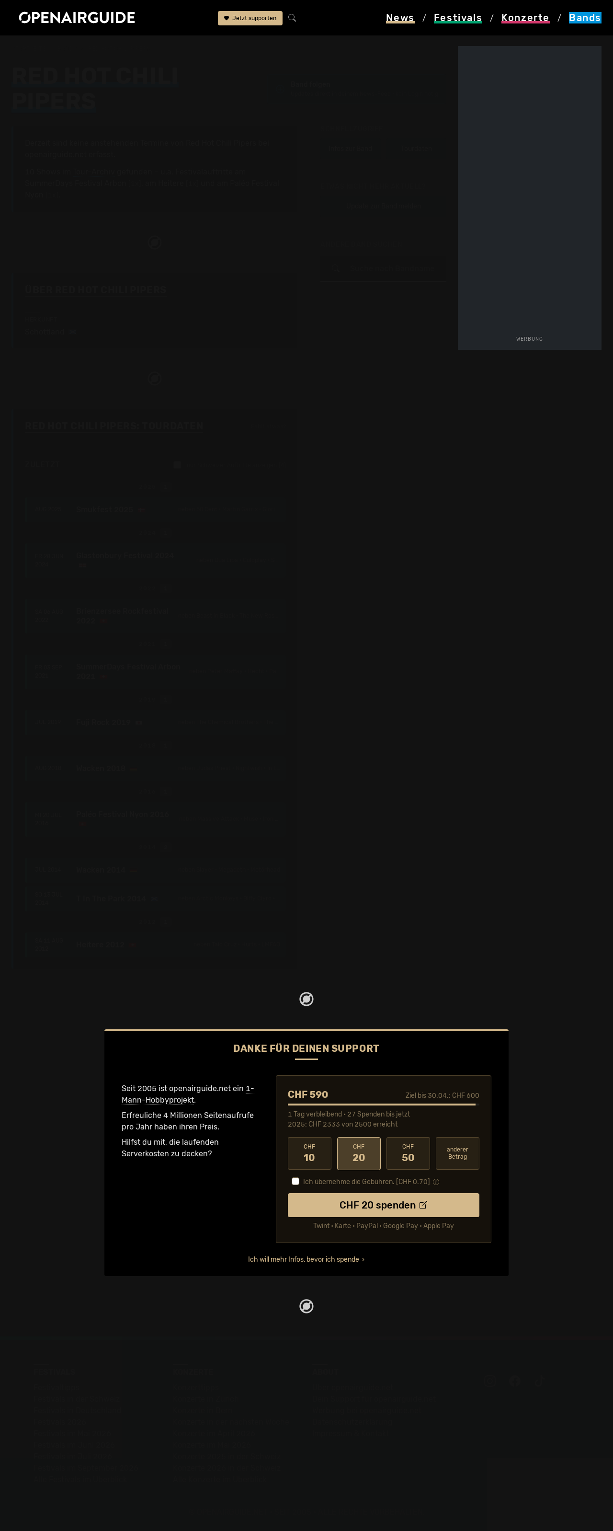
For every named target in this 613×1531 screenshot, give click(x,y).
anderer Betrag (457, 1153)
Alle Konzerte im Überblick (220, 1479)
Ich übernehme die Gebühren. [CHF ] (366, 1181)
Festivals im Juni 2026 (74, 1444)
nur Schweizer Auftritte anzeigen (229, 465)
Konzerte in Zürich (206, 1398)
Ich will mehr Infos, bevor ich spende (303, 1259)
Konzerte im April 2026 (214, 1433)
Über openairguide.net (352, 1387)
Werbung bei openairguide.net (366, 1410)
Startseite (28, 49)
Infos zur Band (350, 149)
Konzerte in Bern (203, 1410)
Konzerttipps (196, 1387)
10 (309, 1153)
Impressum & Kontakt (350, 1433)
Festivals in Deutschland (78, 1410)
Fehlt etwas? (268, 426)
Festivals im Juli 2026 (73, 1456)
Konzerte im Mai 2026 (212, 1444)
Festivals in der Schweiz (77, 1398)
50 (408, 1153)
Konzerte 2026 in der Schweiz (227, 1467)
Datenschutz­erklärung (352, 1421)
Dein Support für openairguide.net (374, 1398)
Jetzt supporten (250, 18)
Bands (67, 49)
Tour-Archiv (94, 171)
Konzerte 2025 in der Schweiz (227, 1456)
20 (359, 1153)
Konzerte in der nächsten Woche (231, 1421)
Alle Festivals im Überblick (80, 1479)
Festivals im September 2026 (86, 1467)
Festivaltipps (56, 1387)
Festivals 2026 (60, 1421)
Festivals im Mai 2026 (72, 1433)
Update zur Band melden (383, 206)
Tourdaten (416, 149)
